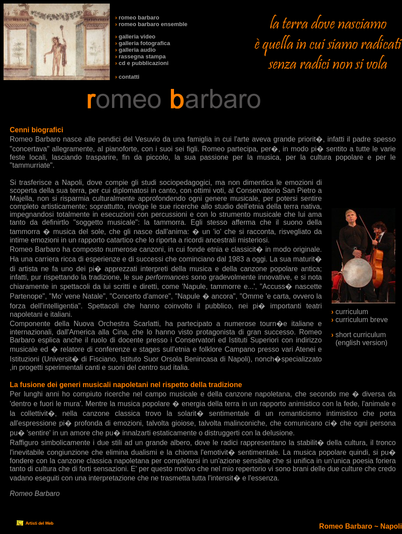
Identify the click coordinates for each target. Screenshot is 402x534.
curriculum (352, 311)
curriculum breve (362, 319)
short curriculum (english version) (359, 338)
